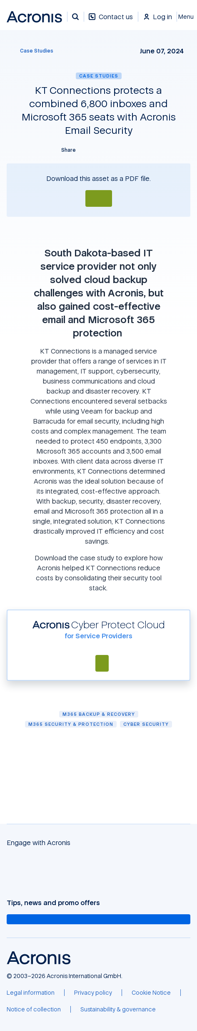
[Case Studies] (32, 51)
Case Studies (98, 76)
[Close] (187, 16)
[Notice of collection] (34, 1009)
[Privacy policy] (93, 993)
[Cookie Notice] (151, 993)
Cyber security (146, 724)
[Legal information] (31, 993)
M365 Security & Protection (70, 724)
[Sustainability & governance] (118, 1009)
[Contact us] (111, 21)
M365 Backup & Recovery (98, 714)
